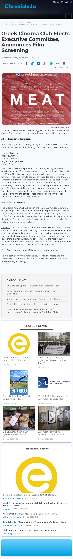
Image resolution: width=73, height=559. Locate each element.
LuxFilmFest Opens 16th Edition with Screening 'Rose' (33, 285)
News (13, 22)
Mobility (7, 509)
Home (5, 22)
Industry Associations (13, 525)
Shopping (7, 534)
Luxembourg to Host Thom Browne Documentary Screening (32, 292)
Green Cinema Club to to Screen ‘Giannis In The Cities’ (33, 299)
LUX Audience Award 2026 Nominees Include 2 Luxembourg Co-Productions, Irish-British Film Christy (33, 310)
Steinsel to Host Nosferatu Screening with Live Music (33, 304)
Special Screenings (26, 22)
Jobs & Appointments (13, 498)
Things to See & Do (12, 517)
